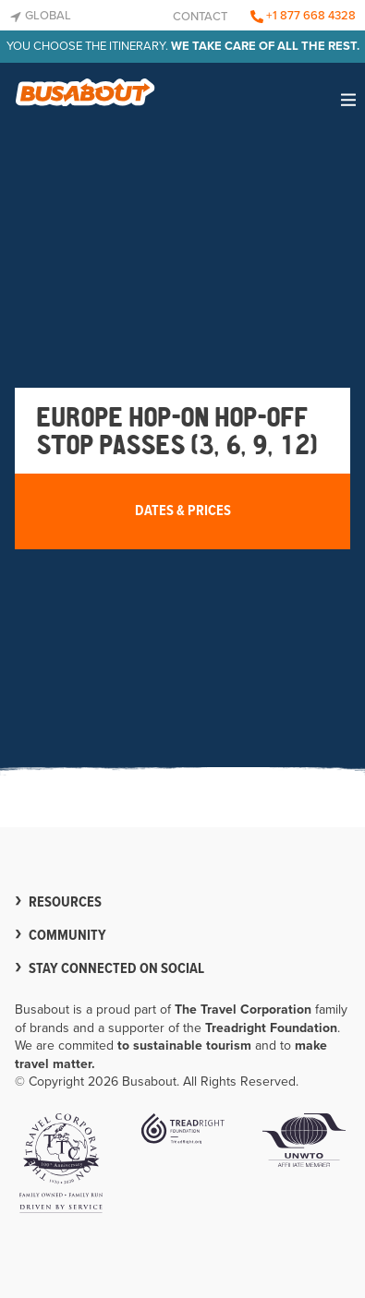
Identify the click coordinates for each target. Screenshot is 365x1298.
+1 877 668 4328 (303, 15)
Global (40, 15)
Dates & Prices (183, 511)
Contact (200, 16)
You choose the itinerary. (182, 46)
